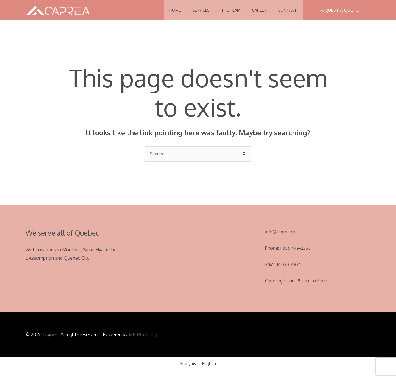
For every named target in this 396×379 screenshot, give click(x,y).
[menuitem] (187, 364)
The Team (223, 10)
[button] (339, 10)
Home (162, 10)
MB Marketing (143, 335)
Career (255, 10)
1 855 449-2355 (296, 248)
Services (191, 10)
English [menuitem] (209, 364)
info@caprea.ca (281, 232)
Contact (285, 10)
